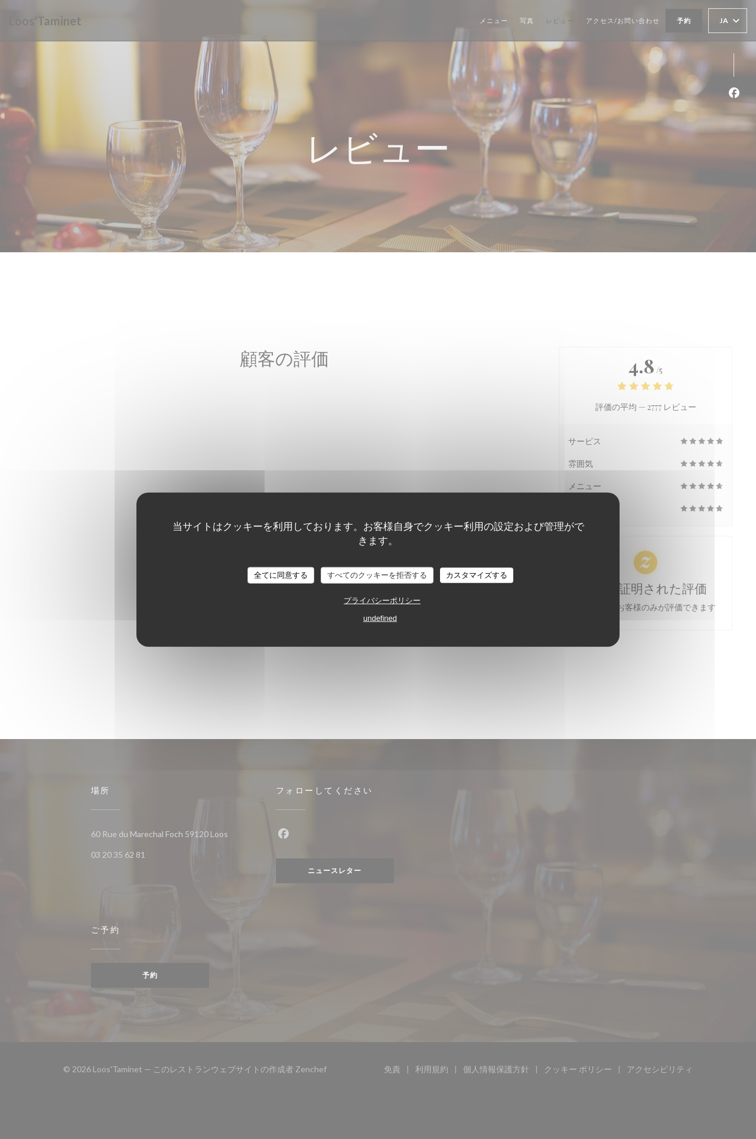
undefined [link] (380, 617)
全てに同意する (281, 575)
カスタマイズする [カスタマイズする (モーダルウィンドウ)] (476, 575)
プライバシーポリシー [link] (382, 599)
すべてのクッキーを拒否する (377, 575)
